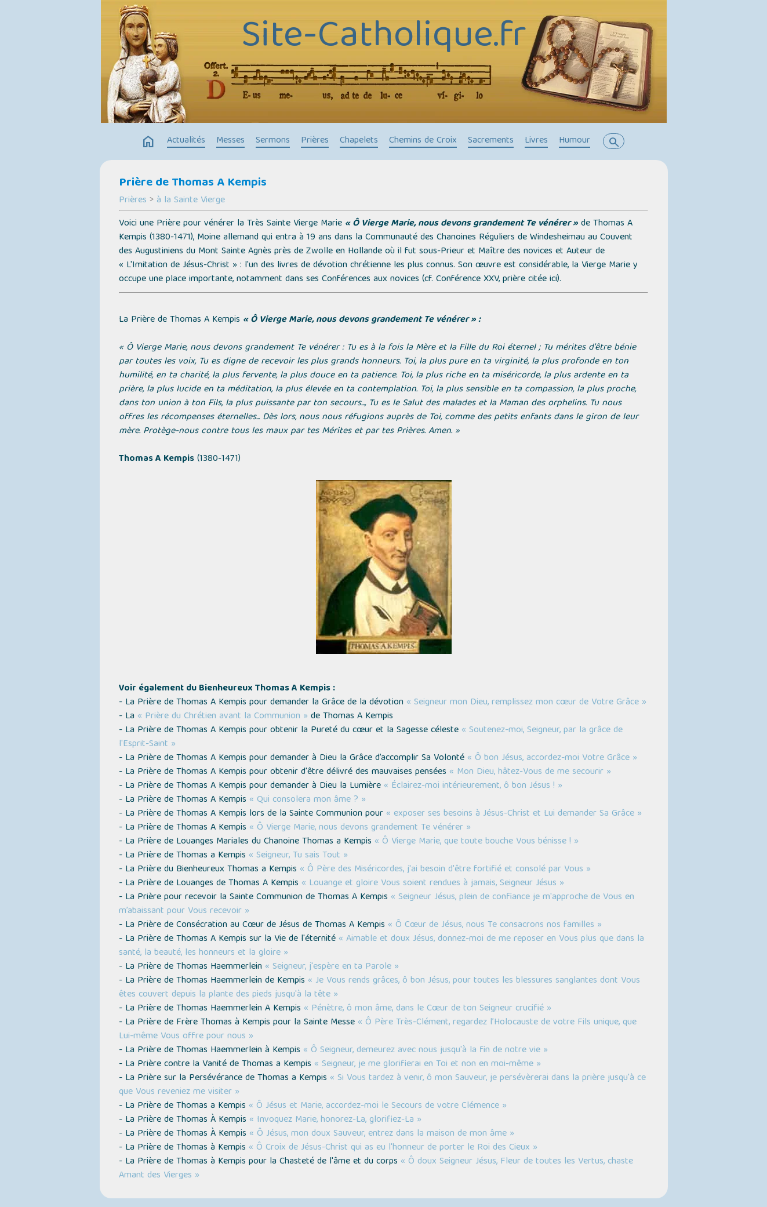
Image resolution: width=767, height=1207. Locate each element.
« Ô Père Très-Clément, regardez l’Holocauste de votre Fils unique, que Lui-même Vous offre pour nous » (378, 1030)
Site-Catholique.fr (383, 38)
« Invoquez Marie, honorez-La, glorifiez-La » (335, 1120)
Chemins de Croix (423, 141)
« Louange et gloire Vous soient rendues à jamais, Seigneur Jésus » (432, 883)
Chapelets (359, 141)
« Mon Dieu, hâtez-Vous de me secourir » (530, 772)
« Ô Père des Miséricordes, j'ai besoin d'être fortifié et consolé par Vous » (445, 869)
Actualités (186, 141)
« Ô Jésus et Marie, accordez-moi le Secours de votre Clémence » (378, 1106)
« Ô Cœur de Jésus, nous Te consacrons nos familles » (495, 925)
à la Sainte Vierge (191, 200)
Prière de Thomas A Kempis (193, 183)
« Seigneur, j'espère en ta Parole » (332, 967)
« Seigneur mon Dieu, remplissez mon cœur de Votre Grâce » (526, 703)
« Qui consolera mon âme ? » (307, 800)
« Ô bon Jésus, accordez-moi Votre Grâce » (552, 758)
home (148, 142)
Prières (315, 141)
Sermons (273, 141)
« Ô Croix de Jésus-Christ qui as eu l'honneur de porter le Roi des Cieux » (393, 1148)
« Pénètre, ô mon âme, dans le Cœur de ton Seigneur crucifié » (427, 1009)
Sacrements (491, 141)
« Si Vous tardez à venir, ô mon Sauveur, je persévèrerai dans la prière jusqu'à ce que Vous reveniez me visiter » (382, 1085)
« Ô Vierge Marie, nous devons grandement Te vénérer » (360, 828)
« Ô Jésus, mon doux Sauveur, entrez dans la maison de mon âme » (381, 1134)
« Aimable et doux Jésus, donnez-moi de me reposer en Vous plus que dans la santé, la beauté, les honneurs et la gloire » (381, 946)
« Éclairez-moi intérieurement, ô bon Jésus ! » (473, 786)
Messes (230, 141)
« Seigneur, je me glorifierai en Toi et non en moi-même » (427, 1064)
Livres (536, 141)
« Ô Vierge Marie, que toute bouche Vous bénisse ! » (477, 842)
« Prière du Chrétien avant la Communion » (222, 716)
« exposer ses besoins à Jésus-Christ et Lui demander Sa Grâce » (514, 814)
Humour (574, 141)
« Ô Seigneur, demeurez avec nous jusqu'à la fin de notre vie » (425, 1050)
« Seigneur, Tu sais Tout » (298, 856)
